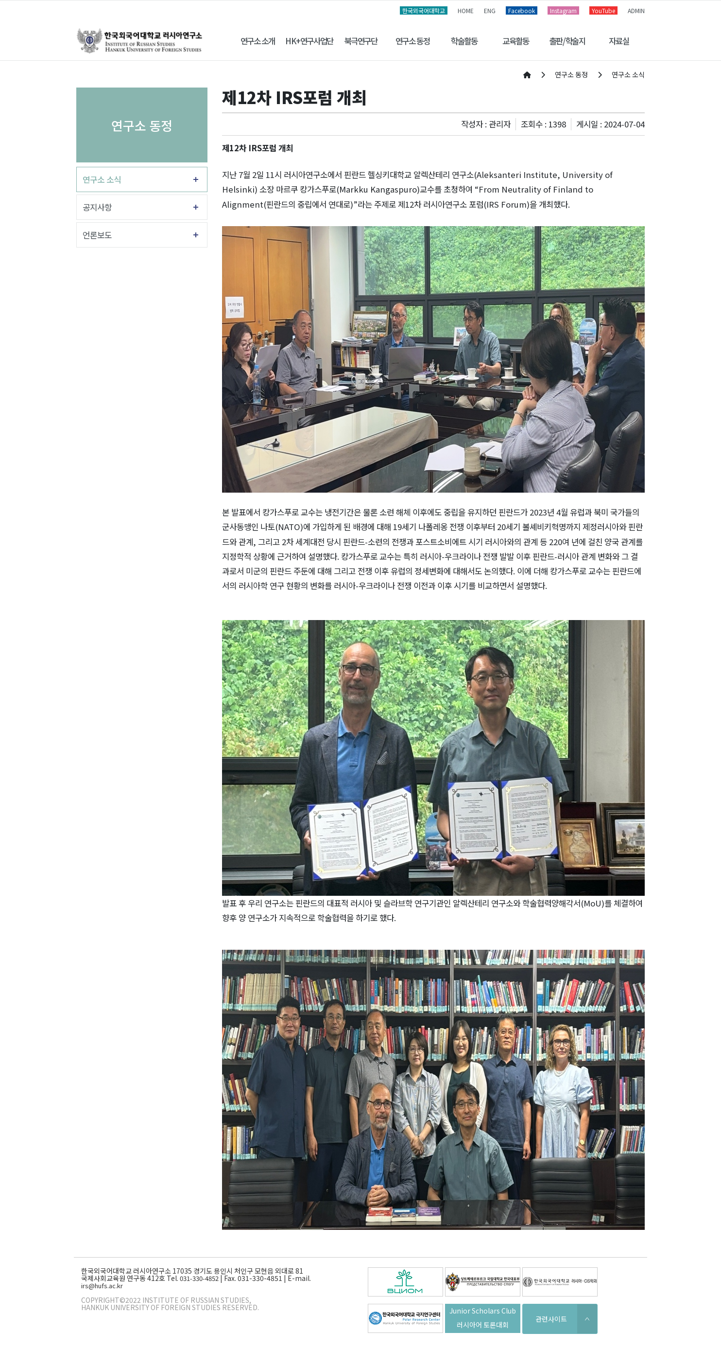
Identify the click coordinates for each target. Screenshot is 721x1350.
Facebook (521, 10)
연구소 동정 (412, 41)
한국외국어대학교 (423, 10)
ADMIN (636, 10)
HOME (466, 10)
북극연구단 (361, 41)
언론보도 (97, 235)
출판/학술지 (567, 41)
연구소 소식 (102, 179)
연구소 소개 (257, 41)
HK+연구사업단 (309, 41)
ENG (490, 10)
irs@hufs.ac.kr (102, 1285)
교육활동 (515, 41)
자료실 (619, 41)
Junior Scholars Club (482, 1310)
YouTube (603, 10)
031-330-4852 (199, 1278)
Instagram (563, 10)
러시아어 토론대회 (483, 1325)
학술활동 (464, 41)
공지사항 (97, 207)
